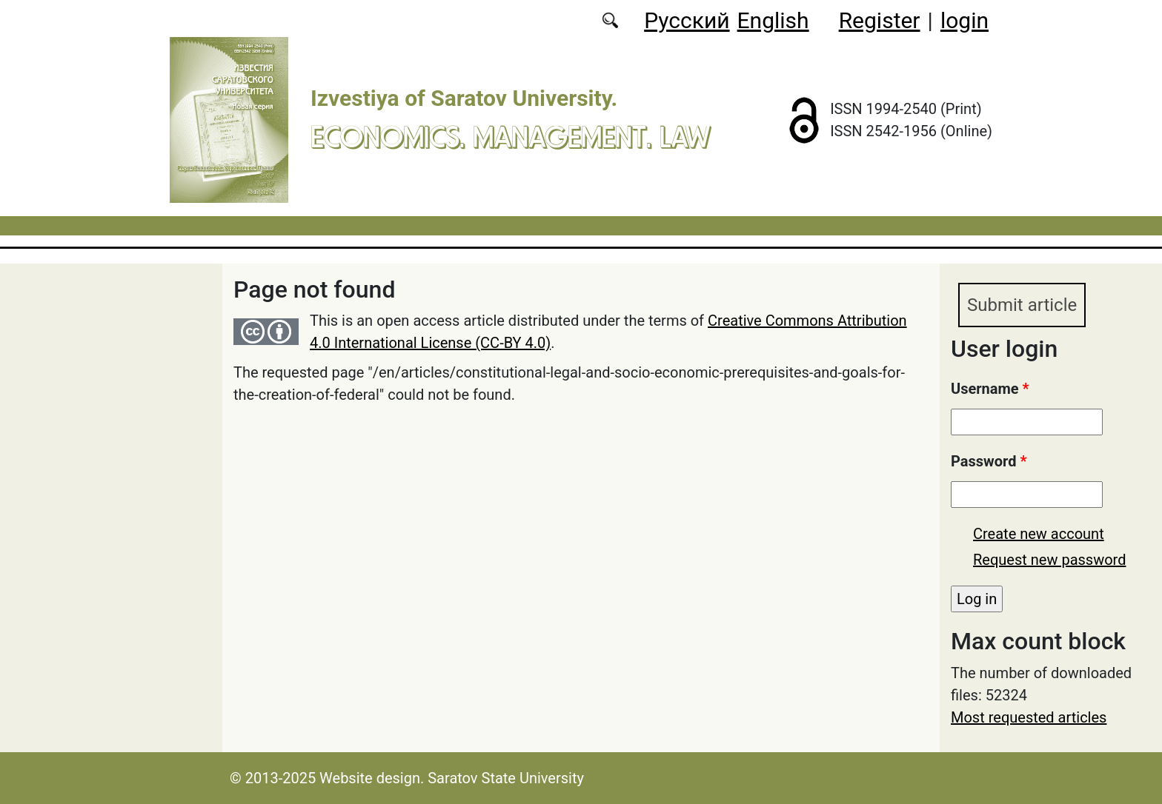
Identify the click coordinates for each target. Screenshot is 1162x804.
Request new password (1049, 560)
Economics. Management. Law (511, 136)
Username (990, 389)
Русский (686, 20)
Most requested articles (1028, 717)
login (964, 20)
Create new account (1038, 534)
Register (879, 20)
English (773, 20)
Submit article (1022, 305)
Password (988, 461)
